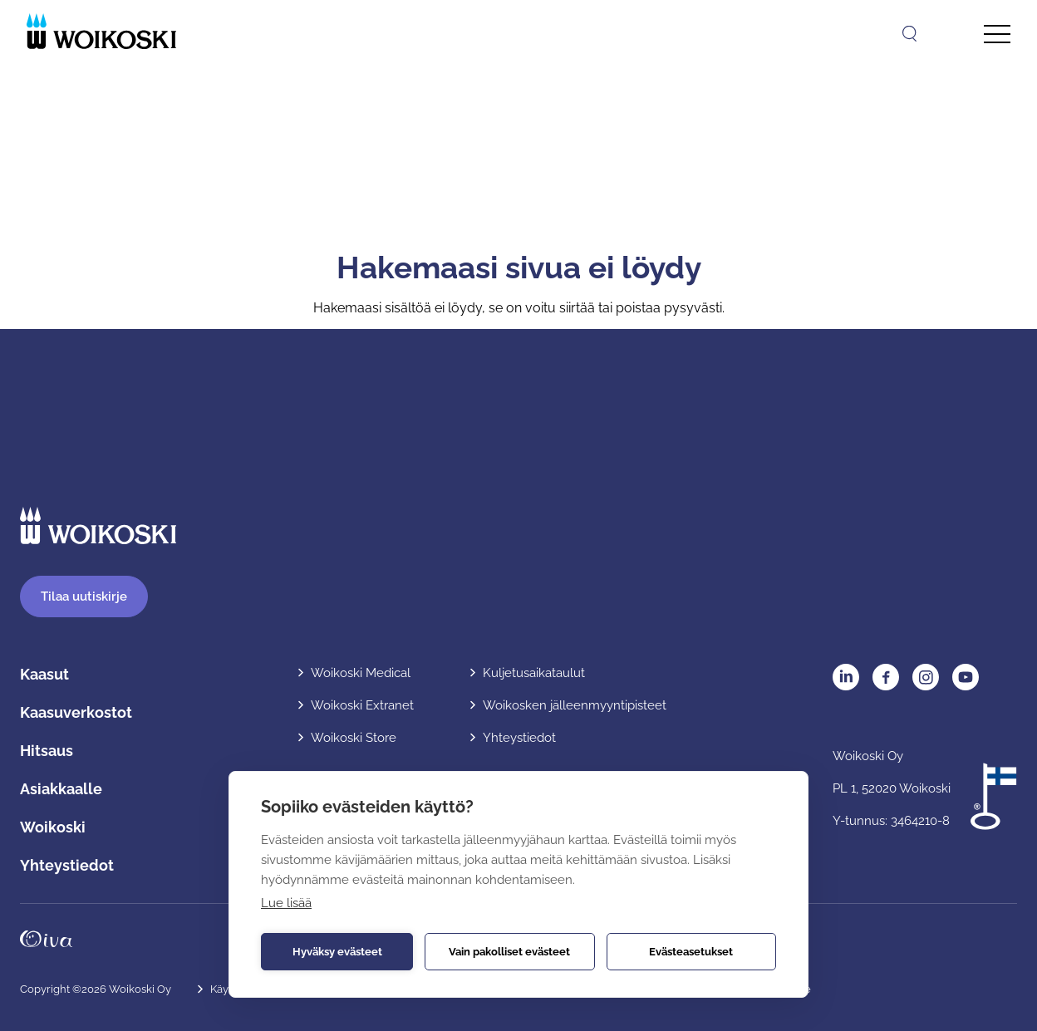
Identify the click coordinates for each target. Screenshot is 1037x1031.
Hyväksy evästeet (337, 951)
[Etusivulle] (101, 31)
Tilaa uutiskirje (84, 596)
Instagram (925, 677)
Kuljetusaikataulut (534, 672)
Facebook (885, 677)
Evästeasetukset (691, 951)
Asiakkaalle (61, 789)
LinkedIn (846, 677)
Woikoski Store (353, 737)
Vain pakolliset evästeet (509, 951)
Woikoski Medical (360, 672)
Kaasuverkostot (76, 712)
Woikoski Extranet (362, 705)
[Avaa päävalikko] (997, 34)
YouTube (965, 677)
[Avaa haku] (909, 34)
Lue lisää (286, 903)
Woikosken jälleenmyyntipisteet (574, 705)
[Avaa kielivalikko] (949, 33)
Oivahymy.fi (46, 938)
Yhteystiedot (67, 865)
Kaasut (44, 674)
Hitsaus (46, 750)
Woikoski (53, 827)
